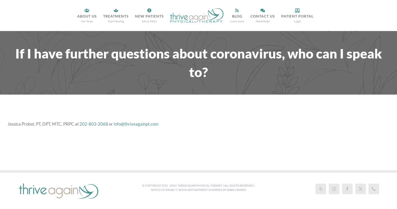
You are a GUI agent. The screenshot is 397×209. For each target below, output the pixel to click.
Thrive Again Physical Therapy (200, 185)
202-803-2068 (94, 124)
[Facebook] (347, 189)
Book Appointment (193, 189)
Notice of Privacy (164, 189)
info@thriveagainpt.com (136, 124)
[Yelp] (320, 189)
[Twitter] (360, 189)
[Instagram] (334, 189)
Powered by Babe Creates (227, 189)
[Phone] (373, 189)
